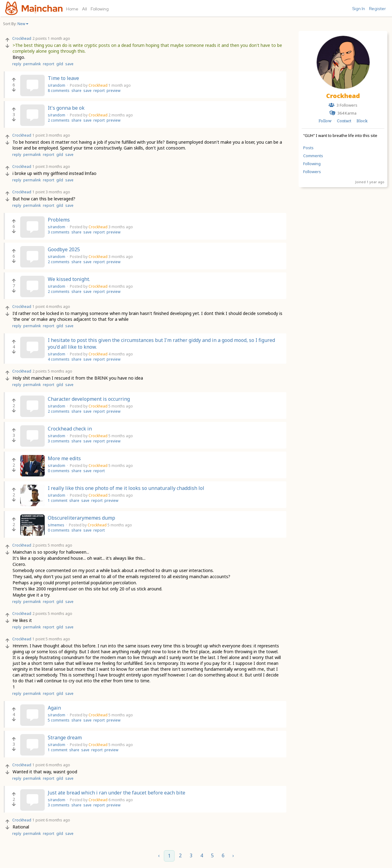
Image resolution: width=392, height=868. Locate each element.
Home (72, 9)
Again (54, 707)
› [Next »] (233, 855)
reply (16, 63)
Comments (313, 155)
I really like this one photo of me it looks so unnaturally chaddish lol (126, 488)
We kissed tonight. (69, 279)
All (84, 9)
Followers (312, 171)
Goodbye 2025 (64, 249)
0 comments (59, 470)
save (69, 63)
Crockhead (343, 96)
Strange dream (65, 737)
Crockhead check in (70, 428)
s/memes (56, 525)
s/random (57, 85)
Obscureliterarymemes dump (81, 517)
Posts (308, 147)
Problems (59, 219)
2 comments (59, 120)
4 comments (59, 359)
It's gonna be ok (66, 107)
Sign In (358, 8)
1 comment (57, 500)
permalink (32, 63)
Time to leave (63, 78)
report (48, 63)
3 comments (59, 232)
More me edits (64, 458)
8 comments (59, 90)
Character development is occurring (89, 399)
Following (100, 9)
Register (377, 8)
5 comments (59, 720)
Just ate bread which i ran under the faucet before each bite (116, 792)
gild (59, 63)
